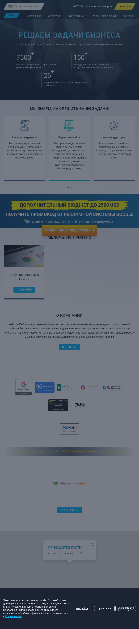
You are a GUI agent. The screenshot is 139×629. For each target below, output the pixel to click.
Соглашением (13, 616)
